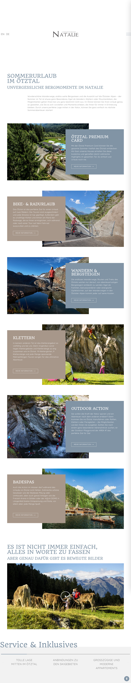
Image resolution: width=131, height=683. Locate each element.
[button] (65, 596)
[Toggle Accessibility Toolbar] (126, 678)
